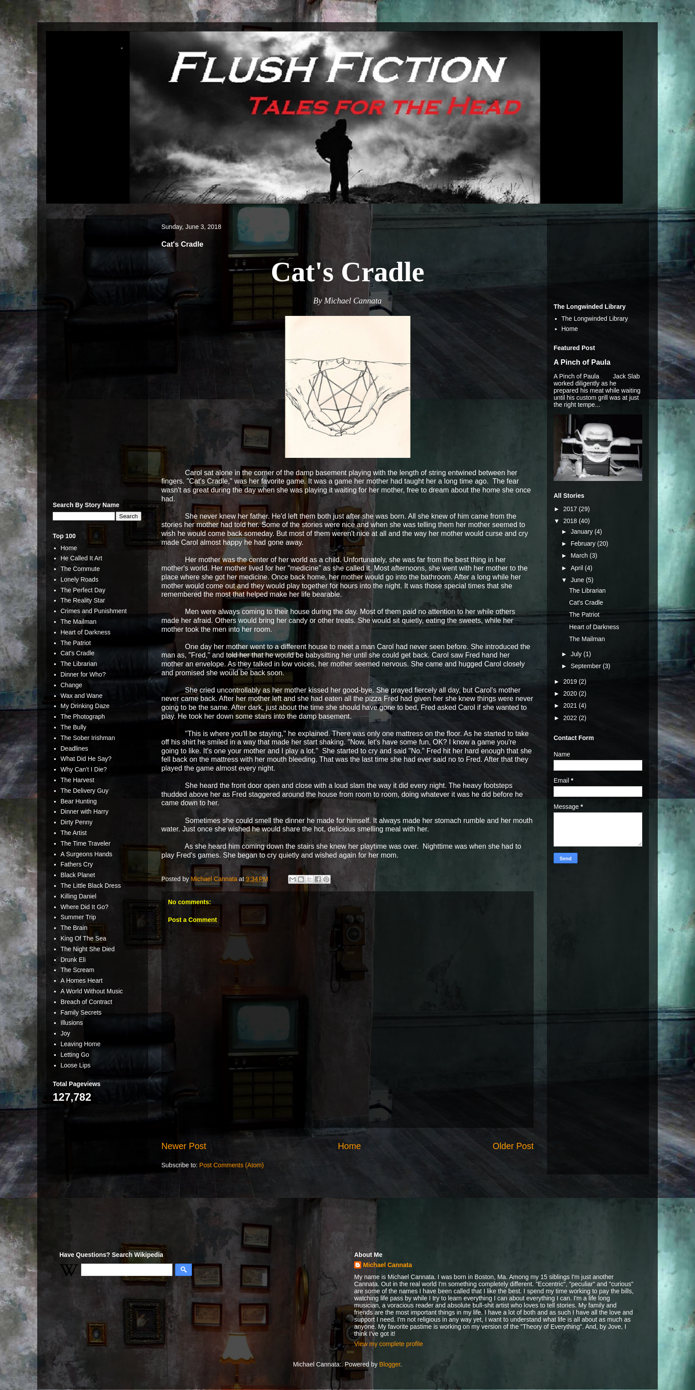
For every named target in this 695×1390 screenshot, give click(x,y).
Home (349, 1146)
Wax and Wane (82, 695)
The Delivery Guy (85, 790)
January (582, 531)
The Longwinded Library (595, 318)
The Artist (74, 832)
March (580, 555)
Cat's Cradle (78, 653)
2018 (571, 520)
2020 (571, 693)
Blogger (389, 1364)
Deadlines (74, 748)
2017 (571, 508)
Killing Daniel (79, 896)
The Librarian (79, 663)
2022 (571, 717)
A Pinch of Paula (582, 362)
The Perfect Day (83, 590)
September (586, 665)
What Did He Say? (86, 758)
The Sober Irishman (88, 737)
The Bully (73, 727)
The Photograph (83, 716)
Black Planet (78, 874)
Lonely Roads (80, 579)
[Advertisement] (97, 358)
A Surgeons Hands (87, 854)
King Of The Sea (83, 938)
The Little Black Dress (91, 885)
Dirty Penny (77, 822)
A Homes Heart (82, 980)
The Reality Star (83, 600)
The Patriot (76, 642)
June (578, 579)
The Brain (74, 927)
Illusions (72, 1022)
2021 (571, 705)
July (576, 654)
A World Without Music (92, 991)
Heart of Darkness (86, 632)
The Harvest (77, 780)
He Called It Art (81, 558)
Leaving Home (81, 1043)
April (577, 567)
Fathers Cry (77, 864)
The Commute (80, 568)
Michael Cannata (387, 1264)
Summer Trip (78, 917)
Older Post (513, 1146)
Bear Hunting (79, 801)
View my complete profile (388, 1343)
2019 (571, 681)
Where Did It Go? (85, 906)
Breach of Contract (87, 1001)
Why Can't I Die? (84, 769)
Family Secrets (81, 1012)
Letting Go (75, 1054)
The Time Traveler (86, 843)
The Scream (77, 969)
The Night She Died (88, 949)
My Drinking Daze (85, 705)
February (583, 543)
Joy (65, 1033)
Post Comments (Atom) (231, 1165)
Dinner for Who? (83, 674)
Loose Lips (76, 1065)
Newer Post (183, 1146)
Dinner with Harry (85, 811)
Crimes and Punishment (94, 610)
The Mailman (79, 621)
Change (71, 685)
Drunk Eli (73, 959)
